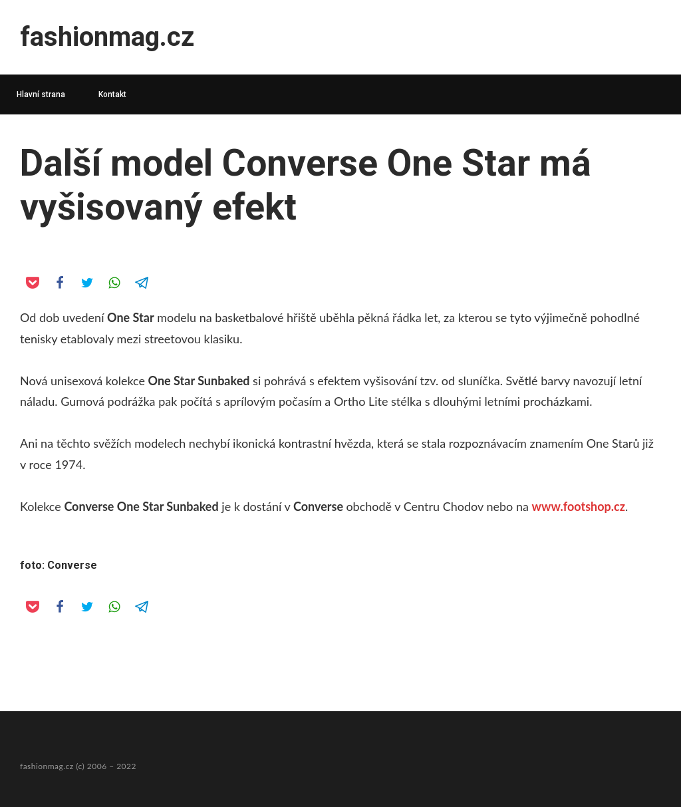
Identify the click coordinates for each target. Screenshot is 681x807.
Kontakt (112, 94)
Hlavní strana (41, 94)
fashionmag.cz (107, 37)
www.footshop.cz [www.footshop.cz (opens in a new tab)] (578, 506)
